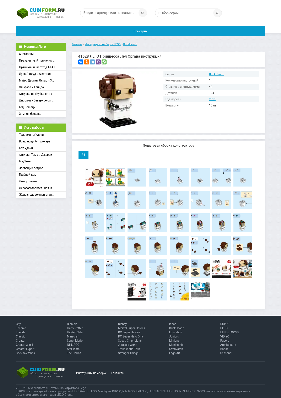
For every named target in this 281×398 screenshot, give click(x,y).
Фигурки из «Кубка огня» (36, 93)
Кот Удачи (26, 148)
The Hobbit (74, 353)
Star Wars (73, 349)
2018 (212, 99)
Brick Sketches (25, 353)
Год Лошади (27, 107)
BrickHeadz (216, 74)
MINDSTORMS (229, 332)
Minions (174, 340)
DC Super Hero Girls (131, 336)
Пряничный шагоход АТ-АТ (37, 67)
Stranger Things (128, 353)
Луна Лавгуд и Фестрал (35, 73)
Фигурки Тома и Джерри (35, 154)
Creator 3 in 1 (24, 344)
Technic (21, 328)
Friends (21, 332)
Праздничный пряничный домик (41, 60)
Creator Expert (25, 349)
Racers (224, 340)
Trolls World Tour (129, 349)
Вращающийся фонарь (34, 141)
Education (175, 332)
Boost (224, 349)
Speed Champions (130, 340)
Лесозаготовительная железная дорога (42, 188)
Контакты (117, 373)
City (18, 324)
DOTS (224, 328)
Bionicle (72, 324)
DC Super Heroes (129, 332)
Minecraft (73, 336)
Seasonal (226, 353)
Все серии (140, 31)
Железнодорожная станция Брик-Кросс (42, 194)
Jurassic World (127, 344)
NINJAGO (73, 344)
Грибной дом (28, 174)
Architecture (228, 344)
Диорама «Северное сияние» (39, 100)
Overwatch (176, 349)
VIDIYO (224, 336)
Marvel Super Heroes (131, 328)
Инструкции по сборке (91, 373)
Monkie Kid (176, 344)
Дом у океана (28, 181)
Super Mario (75, 340)
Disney (122, 324)
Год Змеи (25, 161)
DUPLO (224, 324)
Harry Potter (75, 328)
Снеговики (26, 54)
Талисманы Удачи (31, 134)
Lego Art (174, 353)
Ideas (172, 324)
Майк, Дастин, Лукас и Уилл (38, 80)
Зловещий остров (31, 168)
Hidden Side (75, 332)
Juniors (174, 336)
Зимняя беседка (30, 113)
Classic (20, 336)
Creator (21, 340)
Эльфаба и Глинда (31, 87)
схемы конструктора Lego (68, 388)
